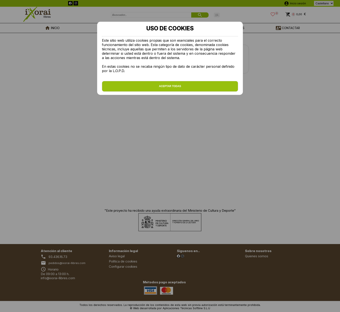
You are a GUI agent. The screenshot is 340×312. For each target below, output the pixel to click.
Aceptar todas (170, 86)
